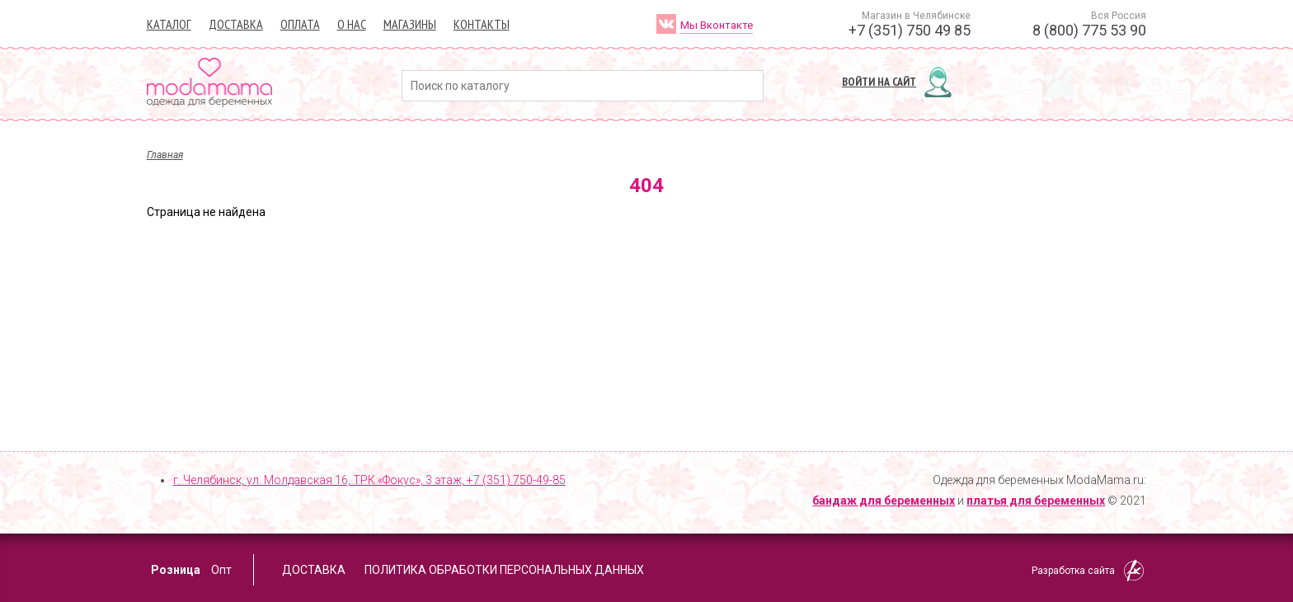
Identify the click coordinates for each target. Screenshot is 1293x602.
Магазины (409, 24)
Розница (175, 569)
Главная (165, 155)
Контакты (482, 24)
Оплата (300, 24)
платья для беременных (1035, 500)
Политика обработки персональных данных (504, 569)
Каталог (169, 24)
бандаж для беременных (883, 500)
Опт (221, 569)
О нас (351, 24)
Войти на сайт (879, 81)
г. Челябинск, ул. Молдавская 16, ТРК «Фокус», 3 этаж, (369, 480)
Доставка (236, 24)
